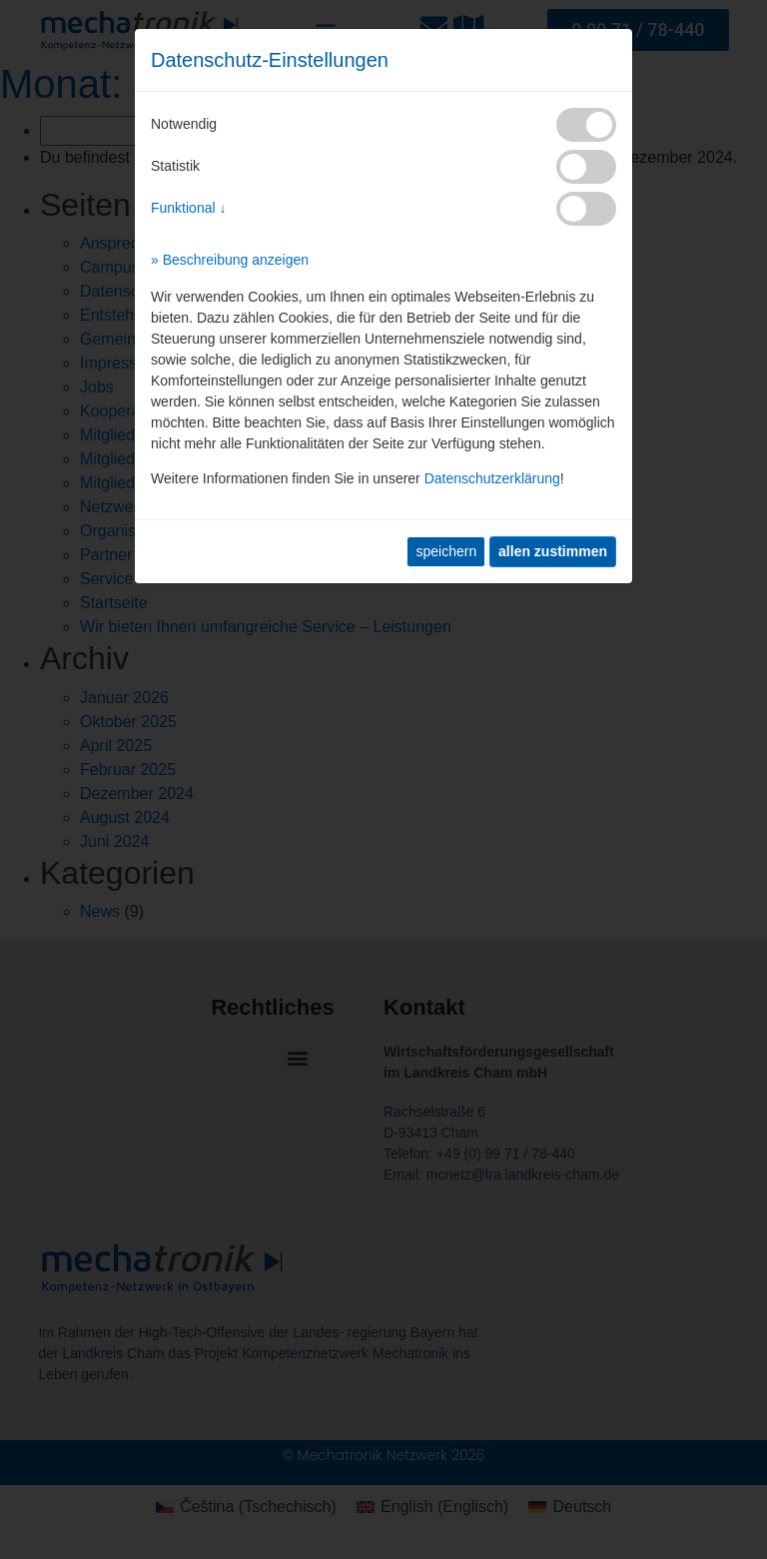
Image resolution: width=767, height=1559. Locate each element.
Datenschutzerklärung (492, 478)
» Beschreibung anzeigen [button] (230, 260)
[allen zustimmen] (552, 551)
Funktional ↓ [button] (188, 208)
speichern (445, 551)
